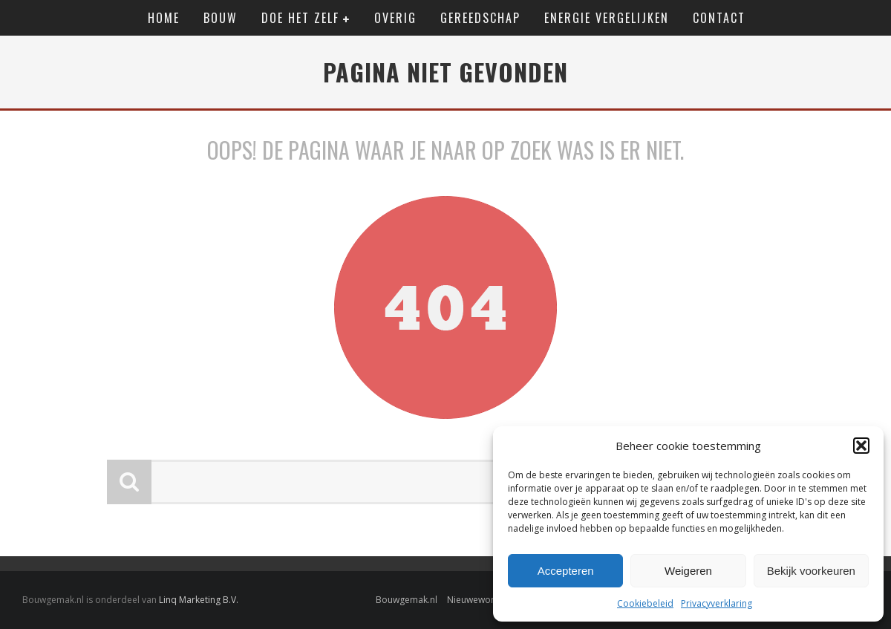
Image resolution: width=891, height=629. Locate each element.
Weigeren (688, 570)
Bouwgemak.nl (406, 599)
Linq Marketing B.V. (198, 599)
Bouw (220, 18)
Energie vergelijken (606, 18)
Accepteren (566, 570)
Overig (395, 18)
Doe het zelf (300, 18)
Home (164, 18)
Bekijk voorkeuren (811, 570)
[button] (861, 445)
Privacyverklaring (716, 603)
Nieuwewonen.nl (481, 599)
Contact (719, 18)
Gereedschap (480, 18)
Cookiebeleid (645, 603)
